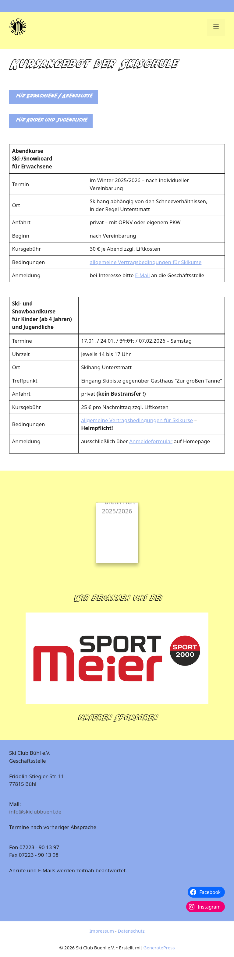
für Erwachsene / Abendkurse (53, 96)
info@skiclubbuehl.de (35, 811)
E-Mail (142, 275)
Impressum (102, 931)
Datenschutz (131, 931)
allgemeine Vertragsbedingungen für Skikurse (145, 262)
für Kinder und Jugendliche (51, 120)
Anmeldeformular (150, 441)
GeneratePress (159, 948)
